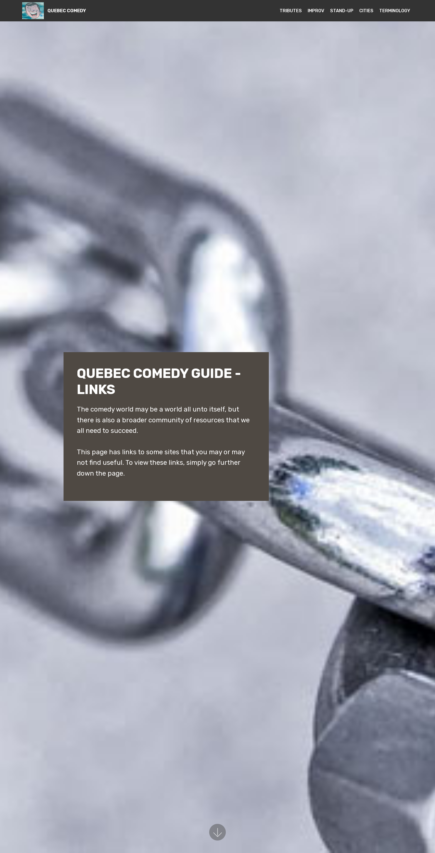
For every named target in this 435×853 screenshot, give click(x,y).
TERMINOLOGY (394, 10)
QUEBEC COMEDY (66, 10)
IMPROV (316, 10)
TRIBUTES (291, 10)
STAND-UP (341, 10)
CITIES (366, 10)
